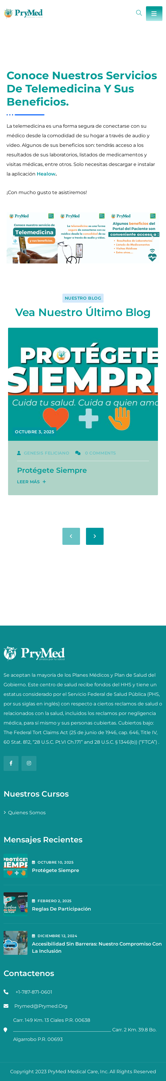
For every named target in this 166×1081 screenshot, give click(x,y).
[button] (13, 238)
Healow (46, 174)
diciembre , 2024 (54, 936)
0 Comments (95, 453)
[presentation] (71, 536)
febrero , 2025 (52, 901)
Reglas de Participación (61, 909)
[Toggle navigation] (154, 13)
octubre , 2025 (52, 862)
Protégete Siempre (52, 470)
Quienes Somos (27, 812)
